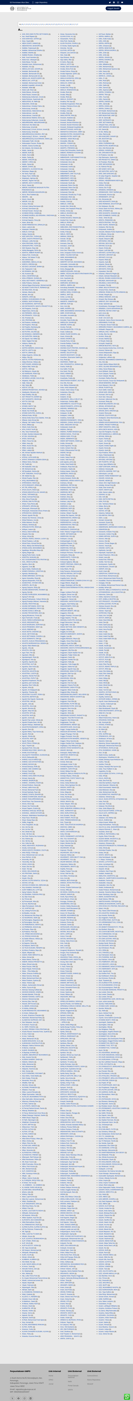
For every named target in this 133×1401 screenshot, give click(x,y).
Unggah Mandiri (113, 8)
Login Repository (41, 2)
